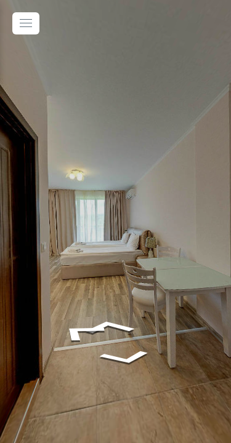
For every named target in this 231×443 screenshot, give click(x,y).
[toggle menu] (25, 23)
